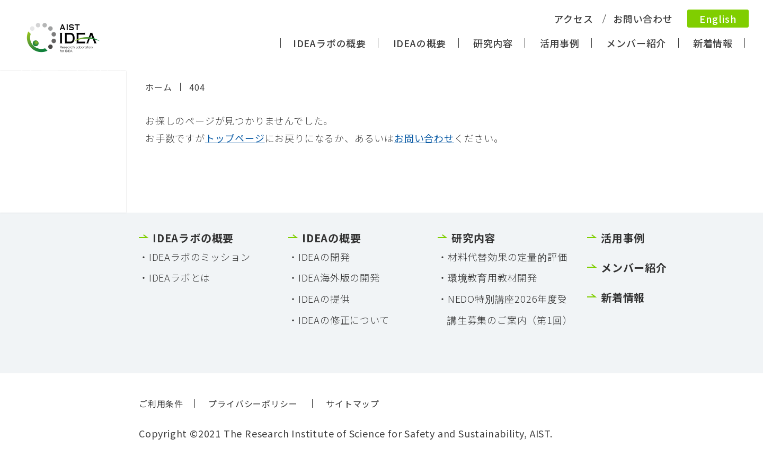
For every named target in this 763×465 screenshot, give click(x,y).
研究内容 (493, 43)
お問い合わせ (643, 18)
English (718, 18)
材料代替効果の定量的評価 (507, 257)
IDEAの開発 (324, 257)
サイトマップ (352, 403)
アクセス (573, 18)
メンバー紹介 (636, 43)
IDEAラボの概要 (329, 43)
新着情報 (713, 43)
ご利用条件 (161, 403)
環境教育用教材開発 (492, 277)
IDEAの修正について (343, 320)
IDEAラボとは (179, 277)
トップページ (235, 138)
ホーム (158, 87)
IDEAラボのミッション (200, 257)
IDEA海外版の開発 (339, 277)
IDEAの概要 (420, 43)
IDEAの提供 (324, 298)
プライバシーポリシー (252, 403)
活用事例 (560, 43)
